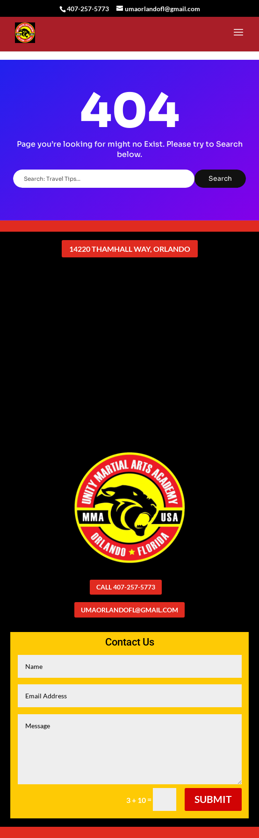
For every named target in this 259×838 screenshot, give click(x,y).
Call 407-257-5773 (125, 587)
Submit (213, 799)
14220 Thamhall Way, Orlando (129, 248)
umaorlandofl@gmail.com (129, 610)
